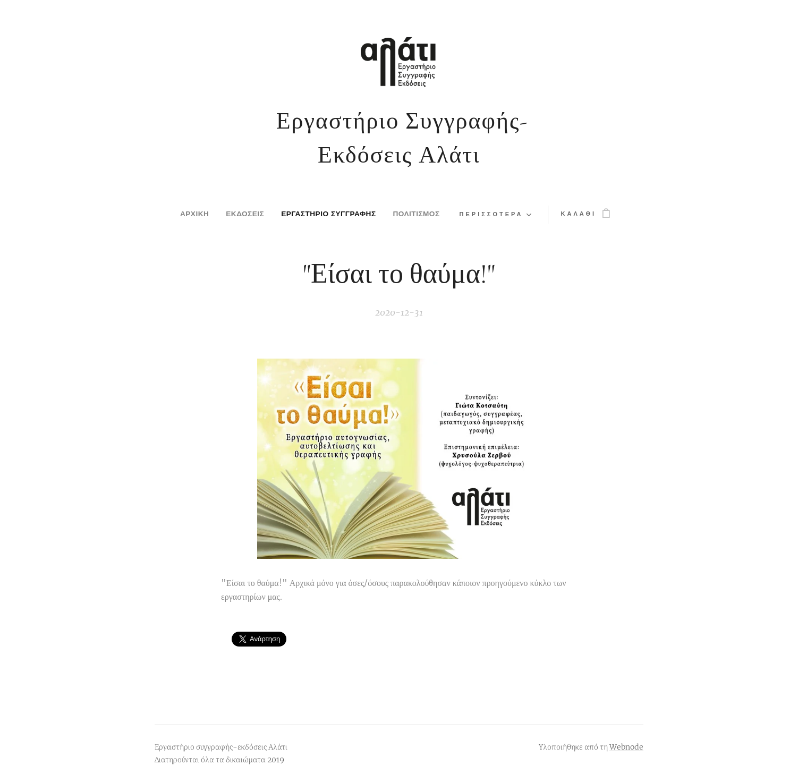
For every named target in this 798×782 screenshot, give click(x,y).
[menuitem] (179, 214)
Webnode (626, 747)
